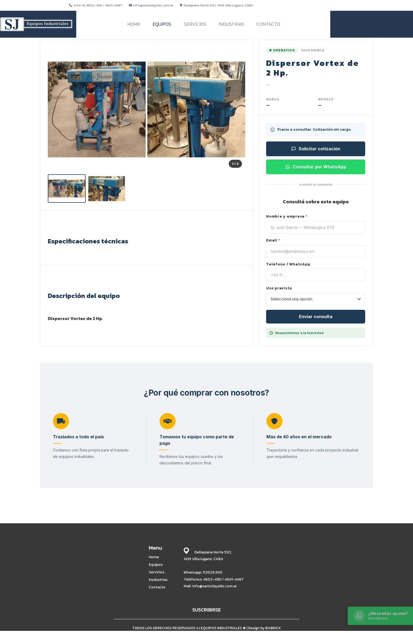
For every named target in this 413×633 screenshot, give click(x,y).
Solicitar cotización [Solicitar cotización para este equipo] (315, 148)
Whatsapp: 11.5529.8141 (203, 572)
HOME (133, 24)
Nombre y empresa (286, 216)
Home (154, 557)
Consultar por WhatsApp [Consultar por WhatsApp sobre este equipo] (315, 166)
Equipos (156, 564)
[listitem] (67, 188)
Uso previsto (279, 288)
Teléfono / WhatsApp (288, 264)
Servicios (156, 572)
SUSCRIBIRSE (206, 609)
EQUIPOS (162, 24)
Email (273, 240)
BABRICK (273, 628)
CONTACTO (268, 24)
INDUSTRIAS (231, 24)
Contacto (157, 587)
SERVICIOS (195, 24)
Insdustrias (158, 579)
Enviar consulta (315, 316)
